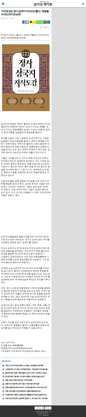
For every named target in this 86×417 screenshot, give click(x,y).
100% (45, 27)
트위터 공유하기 (27, 22)
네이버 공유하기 (41, 22)
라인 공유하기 (38, 22)
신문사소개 (39, 408)
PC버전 (48, 408)
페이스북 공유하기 (23, 22)
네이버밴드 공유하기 (45, 22)
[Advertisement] (25, 218)
